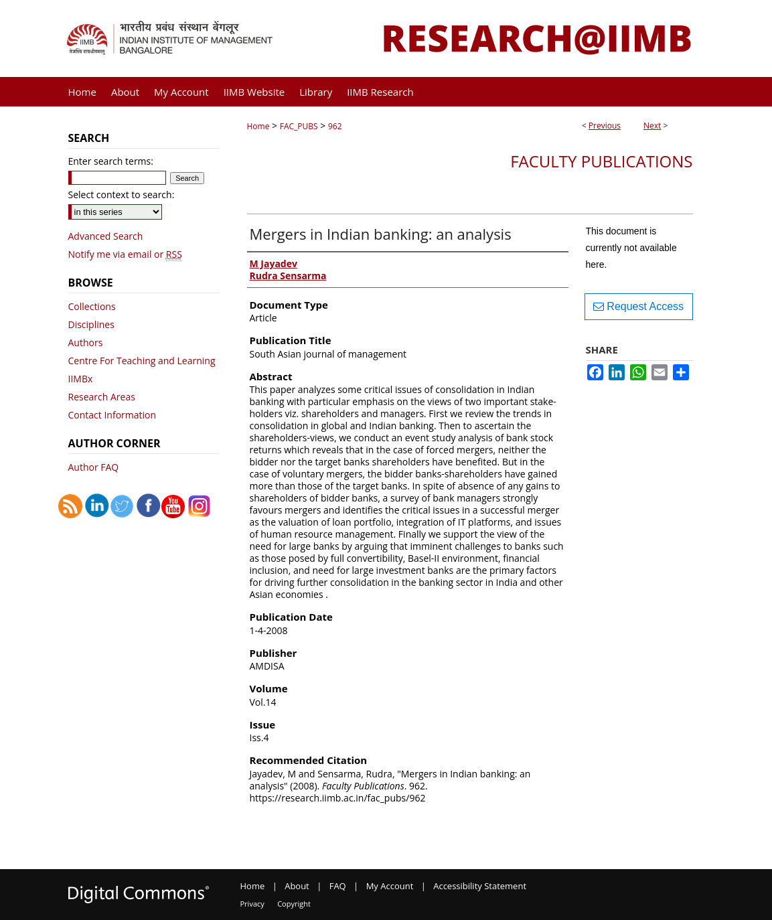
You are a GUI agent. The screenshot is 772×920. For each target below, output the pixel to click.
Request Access (638, 306)
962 (335, 126)
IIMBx (80, 378)
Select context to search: (121, 194)
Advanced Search (105, 236)
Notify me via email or (125, 254)
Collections (92, 306)
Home (258, 126)
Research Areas (101, 396)
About (297, 886)
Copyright (294, 904)
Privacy (252, 904)
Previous (605, 125)
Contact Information (112, 414)
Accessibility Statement (479, 886)
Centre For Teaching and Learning (142, 360)
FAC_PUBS (299, 126)
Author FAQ (93, 467)
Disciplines (91, 324)
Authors (85, 342)
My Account (390, 886)
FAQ (337, 886)
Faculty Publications (601, 161)
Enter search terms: (110, 161)
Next (652, 125)
